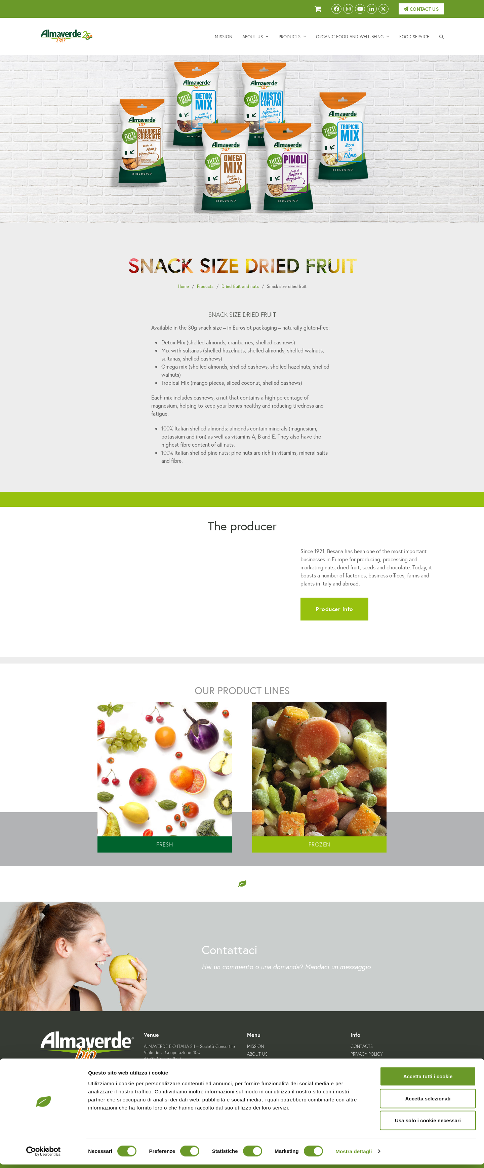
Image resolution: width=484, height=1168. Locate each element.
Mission (255, 1046)
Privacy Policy (366, 1054)
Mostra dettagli (353, 1155)
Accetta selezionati (427, 1102)
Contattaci (229, 949)
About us (257, 1054)
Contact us (421, 9)
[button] (441, 36)
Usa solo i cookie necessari (428, 1124)
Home (183, 286)
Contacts (362, 1046)
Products (205, 286)
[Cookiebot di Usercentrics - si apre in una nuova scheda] (43, 1155)
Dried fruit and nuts (240, 286)
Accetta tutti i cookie (428, 1080)
